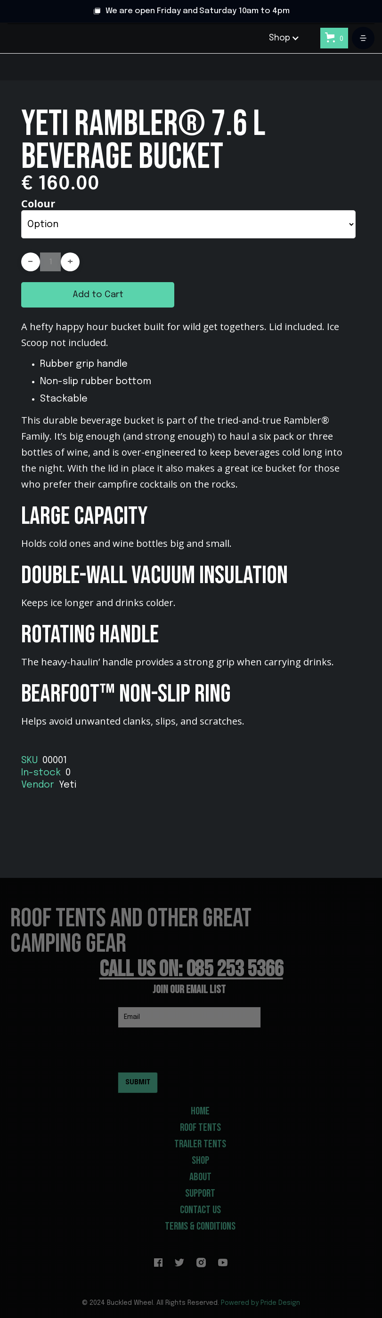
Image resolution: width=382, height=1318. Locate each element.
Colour (38, 203)
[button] (284, 38)
